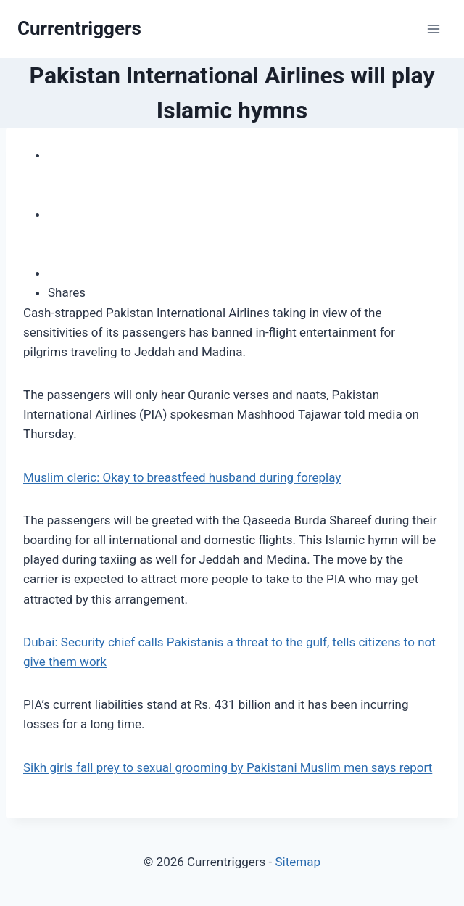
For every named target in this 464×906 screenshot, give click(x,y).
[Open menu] (433, 28)
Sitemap (297, 861)
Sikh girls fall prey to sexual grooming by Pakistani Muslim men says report (227, 767)
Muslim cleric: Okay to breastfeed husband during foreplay (182, 477)
